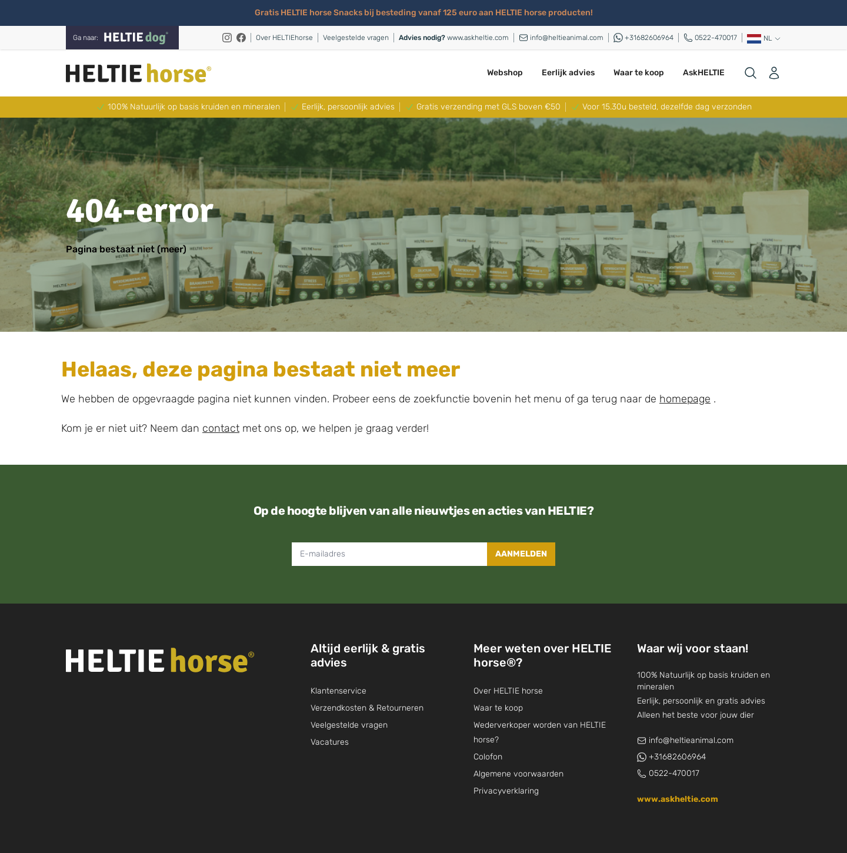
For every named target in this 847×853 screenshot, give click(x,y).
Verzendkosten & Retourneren (367, 708)
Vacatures (330, 742)
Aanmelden (521, 554)
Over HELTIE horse (508, 691)
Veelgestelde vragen (356, 38)
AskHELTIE (704, 73)
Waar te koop (638, 73)
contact (220, 428)
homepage (685, 398)
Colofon (487, 757)
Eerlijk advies (568, 73)
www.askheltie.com (454, 38)
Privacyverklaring (506, 791)
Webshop (505, 73)
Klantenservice (338, 691)
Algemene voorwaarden (518, 774)
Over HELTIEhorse (284, 38)
